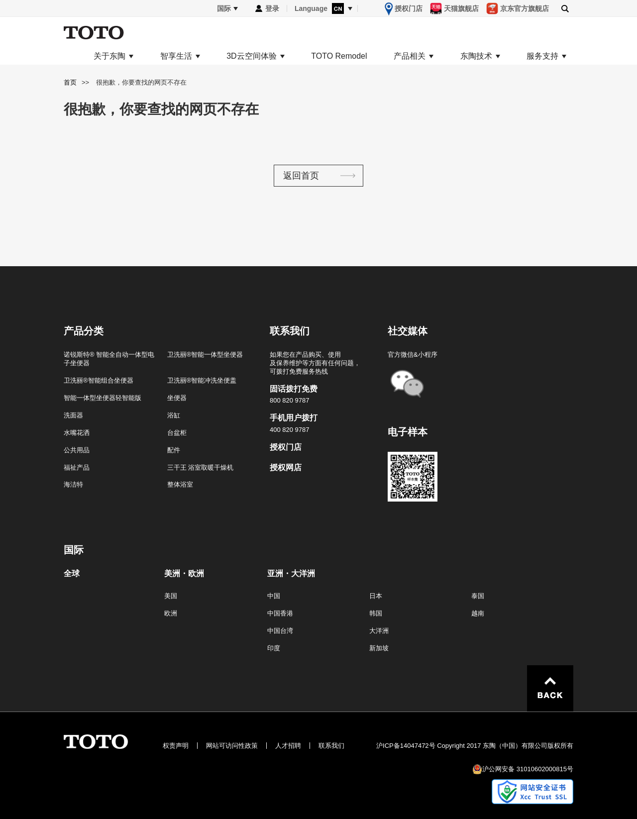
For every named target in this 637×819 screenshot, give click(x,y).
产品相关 (409, 56)
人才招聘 (288, 745)
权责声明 (176, 745)
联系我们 (331, 745)
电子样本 (407, 431)
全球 (72, 574)
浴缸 (173, 415)
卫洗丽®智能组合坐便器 (98, 380)
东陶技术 (476, 56)
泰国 (477, 596)
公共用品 (77, 450)
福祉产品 (77, 467)
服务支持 (542, 56)
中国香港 (280, 613)
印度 (273, 648)
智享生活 (176, 56)
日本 (375, 596)
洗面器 (73, 415)
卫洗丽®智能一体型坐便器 (205, 354)
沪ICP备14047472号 (405, 745)
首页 (70, 82)
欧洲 (170, 613)
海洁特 (73, 484)
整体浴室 (180, 484)
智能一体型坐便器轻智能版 (102, 398)
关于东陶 (109, 56)
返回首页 (301, 176)
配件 (173, 450)
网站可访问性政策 (232, 745)
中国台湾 (280, 630)
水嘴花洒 (77, 432)
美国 (170, 596)
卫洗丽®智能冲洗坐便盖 (202, 380)
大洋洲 (379, 630)
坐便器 (177, 398)
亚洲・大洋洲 (291, 574)
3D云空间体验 (251, 56)
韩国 (375, 613)
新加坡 (379, 648)
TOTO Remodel (339, 56)
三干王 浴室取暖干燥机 (200, 467)
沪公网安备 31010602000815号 (527, 769)
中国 (273, 596)
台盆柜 (177, 432)
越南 (477, 613)
